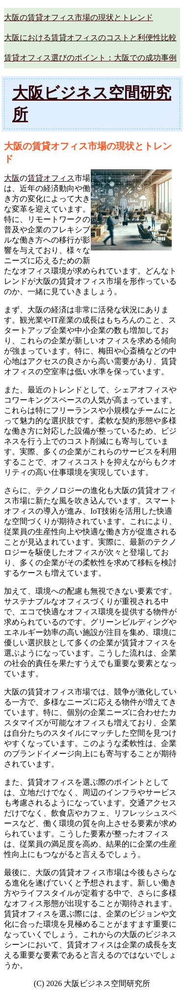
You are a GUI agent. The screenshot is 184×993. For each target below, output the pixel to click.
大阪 (12, 178)
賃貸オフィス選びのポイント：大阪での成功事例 (90, 58)
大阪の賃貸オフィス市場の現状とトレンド (78, 17)
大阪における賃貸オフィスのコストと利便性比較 (90, 37)
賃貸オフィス (51, 178)
